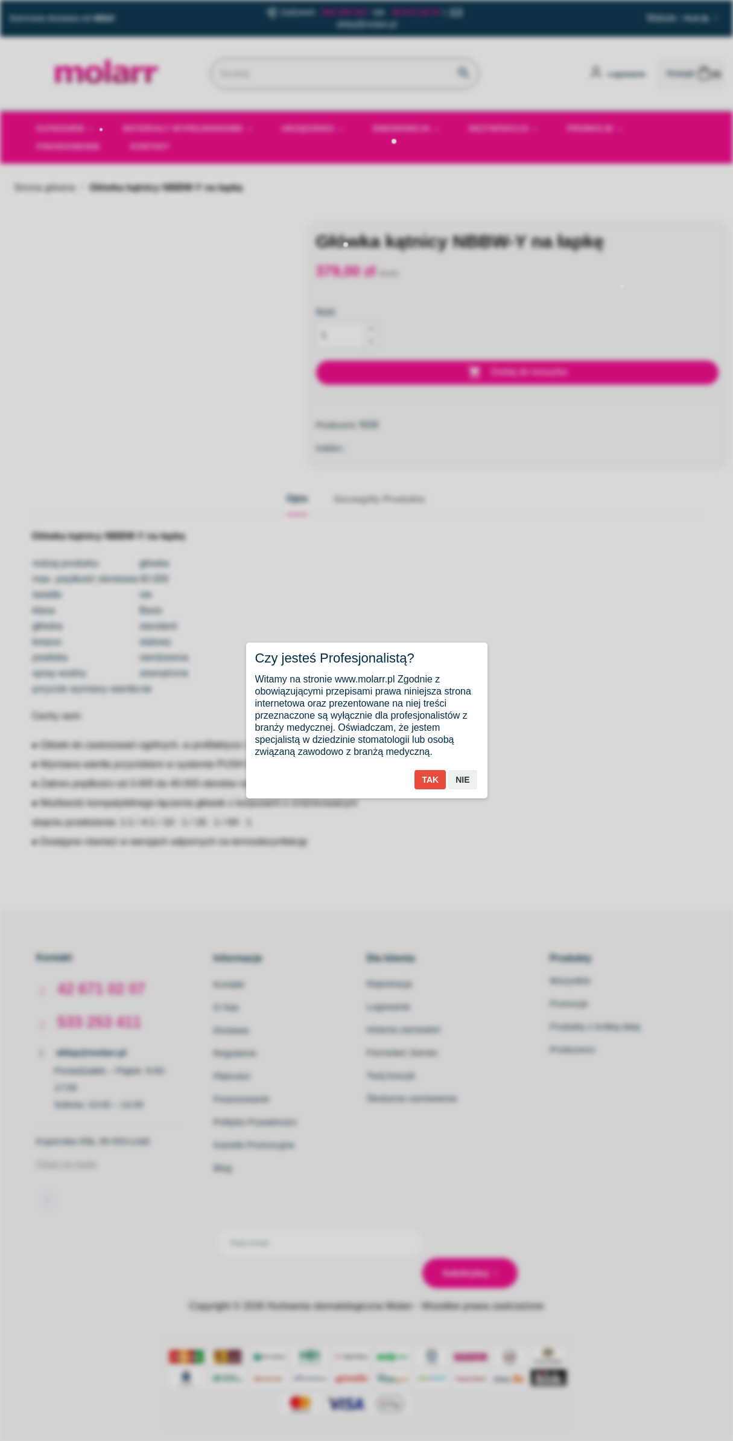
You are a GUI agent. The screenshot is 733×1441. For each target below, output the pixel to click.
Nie (462, 780)
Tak (430, 780)
